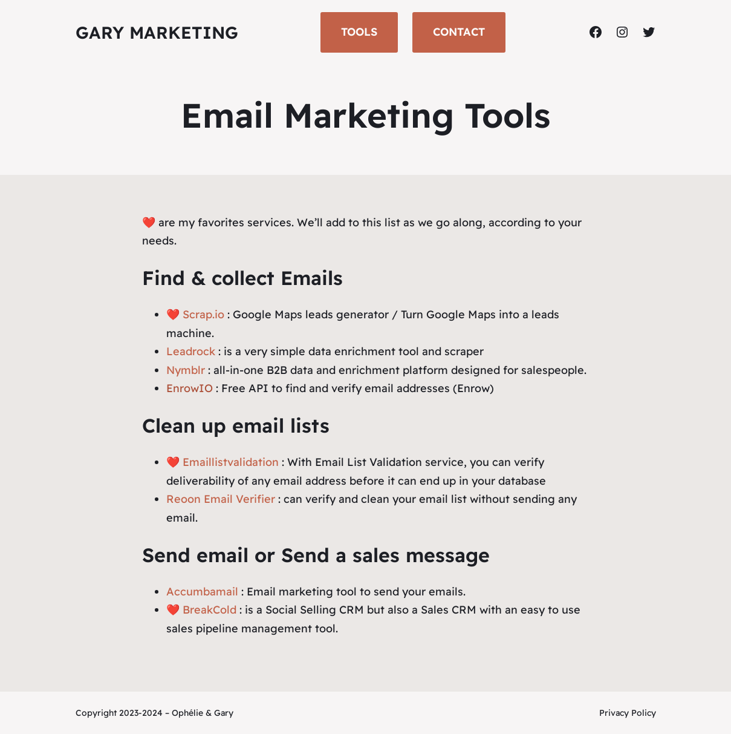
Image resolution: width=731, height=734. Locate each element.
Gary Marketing (157, 32)
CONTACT (459, 32)
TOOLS (359, 32)
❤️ (173, 610)
